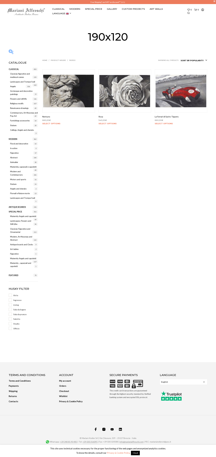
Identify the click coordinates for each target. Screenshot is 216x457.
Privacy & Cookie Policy (71, 401)
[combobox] (194, 60)
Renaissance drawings (19, 108)
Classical (58, 8)
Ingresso (17, 300)
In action (13, 148)
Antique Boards (17, 207)
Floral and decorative (19, 143)
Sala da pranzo (20, 314)
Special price (15, 211)
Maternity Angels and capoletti (23, 216)
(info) (123, 2)
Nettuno (46, 116)
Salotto (16, 319)
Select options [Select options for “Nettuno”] (51, 123)
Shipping (13, 390)
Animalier (14, 162)
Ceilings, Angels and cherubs (22, 130)
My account (65, 380)
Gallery (112, 8)
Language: (60, 13)
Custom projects (133, 8)
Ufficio (16, 328)
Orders (62, 385)
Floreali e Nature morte (20, 193)
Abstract (14, 157)
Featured (13, 275)
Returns (13, 396)
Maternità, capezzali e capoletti (23, 167)
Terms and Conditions (20, 380)
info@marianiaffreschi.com (131, 441)
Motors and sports (18, 179)
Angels (13, 86)
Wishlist (63, 396)
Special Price (93, 8)
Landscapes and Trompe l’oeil (22, 81)
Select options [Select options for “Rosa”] (108, 123)
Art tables (14, 249)
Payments (14, 385)
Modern (74, 8)
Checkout (64, 390)
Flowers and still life (18, 98)
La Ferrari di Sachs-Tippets (167, 116)
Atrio (15, 295)
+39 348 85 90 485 (68, 441)
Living (16, 305)
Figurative (14, 152)
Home (44, 60)
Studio (16, 323)
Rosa (101, 116)
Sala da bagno (19, 309)
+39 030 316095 (90, 441)
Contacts (13, 401)
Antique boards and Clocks (21, 244)
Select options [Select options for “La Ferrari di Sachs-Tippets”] (164, 123)
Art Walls (156, 8)
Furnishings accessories (20, 120)
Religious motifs (16, 103)
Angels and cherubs (18, 188)
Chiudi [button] (135, 453)
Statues (13, 125)
